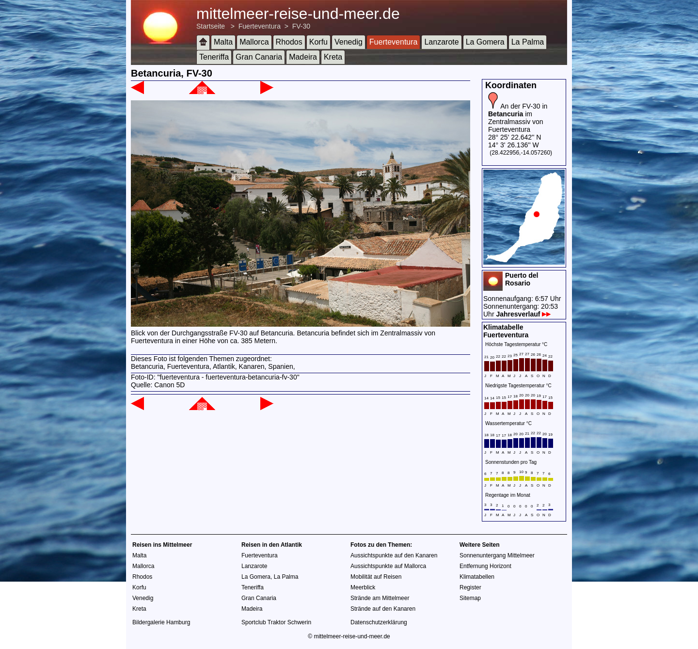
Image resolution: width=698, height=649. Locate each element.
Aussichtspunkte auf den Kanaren (393, 555)
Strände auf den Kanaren (382, 608)
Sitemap (470, 598)
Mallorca (254, 42)
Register (470, 587)
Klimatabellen (477, 576)
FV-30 (301, 26)
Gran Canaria (259, 57)
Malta (223, 42)
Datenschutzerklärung (378, 622)
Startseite (210, 26)
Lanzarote (441, 42)
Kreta (333, 57)
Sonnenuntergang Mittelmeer (497, 555)
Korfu (318, 42)
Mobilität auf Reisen (375, 576)
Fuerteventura (259, 26)
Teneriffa (214, 57)
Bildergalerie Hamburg (161, 622)
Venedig (348, 42)
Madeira (303, 57)
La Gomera (485, 42)
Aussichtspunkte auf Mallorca (388, 566)
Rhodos (289, 42)
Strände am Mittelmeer (379, 598)
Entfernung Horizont (485, 566)
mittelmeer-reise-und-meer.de (298, 13)
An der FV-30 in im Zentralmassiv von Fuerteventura (517, 117)
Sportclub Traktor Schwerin (276, 622)
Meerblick (362, 587)
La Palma (527, 42)
